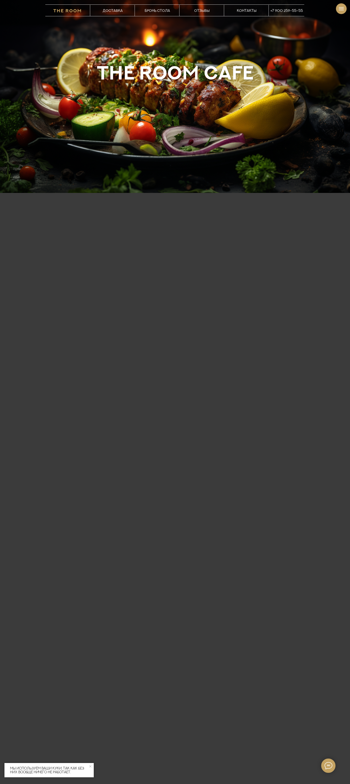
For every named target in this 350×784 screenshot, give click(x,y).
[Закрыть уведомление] (90, 766)
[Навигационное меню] (341, 8)
